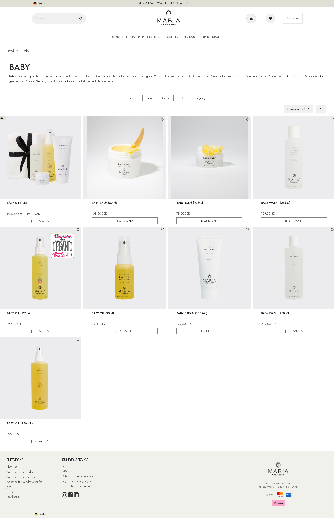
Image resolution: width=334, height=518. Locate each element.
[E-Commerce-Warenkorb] (252, 18)
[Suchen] (81, 18)
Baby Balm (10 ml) (189, 203)
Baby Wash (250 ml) (276, 313)
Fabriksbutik (13, 497)
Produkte (13, 51)
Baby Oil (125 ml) (19, 313)
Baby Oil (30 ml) (104, 313)
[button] (298, 109)
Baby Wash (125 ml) (275, 203)
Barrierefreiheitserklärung (76, 486)
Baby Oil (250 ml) (20, 423)
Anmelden (293, 18)
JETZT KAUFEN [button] (40, 221)
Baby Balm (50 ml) (105, 203)
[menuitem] (120, 37)
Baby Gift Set (17, 203)
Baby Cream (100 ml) (191, 313)
